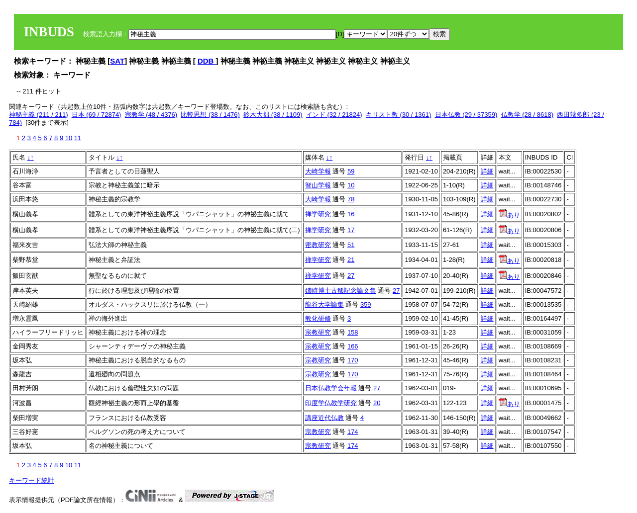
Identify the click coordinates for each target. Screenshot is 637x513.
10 (68, 138)
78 (350, 199)
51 (350, 245)
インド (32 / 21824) (334, 114)
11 (77, 138)
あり (509, 215)
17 (350, 230)
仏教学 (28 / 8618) (527, 114)
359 (365, 304)
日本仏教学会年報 (331, 388)
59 (350, 171)
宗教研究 (318, 332)
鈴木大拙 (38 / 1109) (273, 114)
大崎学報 (318, 171)
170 (352, 360)
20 (376, 403)
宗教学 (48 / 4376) (151, 114)
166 (352, 346)
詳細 (487, 171)
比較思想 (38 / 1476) (210, 114)
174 (352, 431)
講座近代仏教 (324, 418)
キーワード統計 (31, 480)
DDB (207, 61)
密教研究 (318, 245)
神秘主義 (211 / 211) (38, 114)
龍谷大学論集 (324, 304)
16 (350, 214)
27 (350, 275)
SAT (117, 61)
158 (352, 332)
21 (350, 259)
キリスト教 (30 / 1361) (398, 114)
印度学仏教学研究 (331, 403)
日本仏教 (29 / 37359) (466, 114)
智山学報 (318, 185)
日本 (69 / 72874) (96, 114)
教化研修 (318, 318)
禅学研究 (318, 214)
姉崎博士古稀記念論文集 (340, 290)
